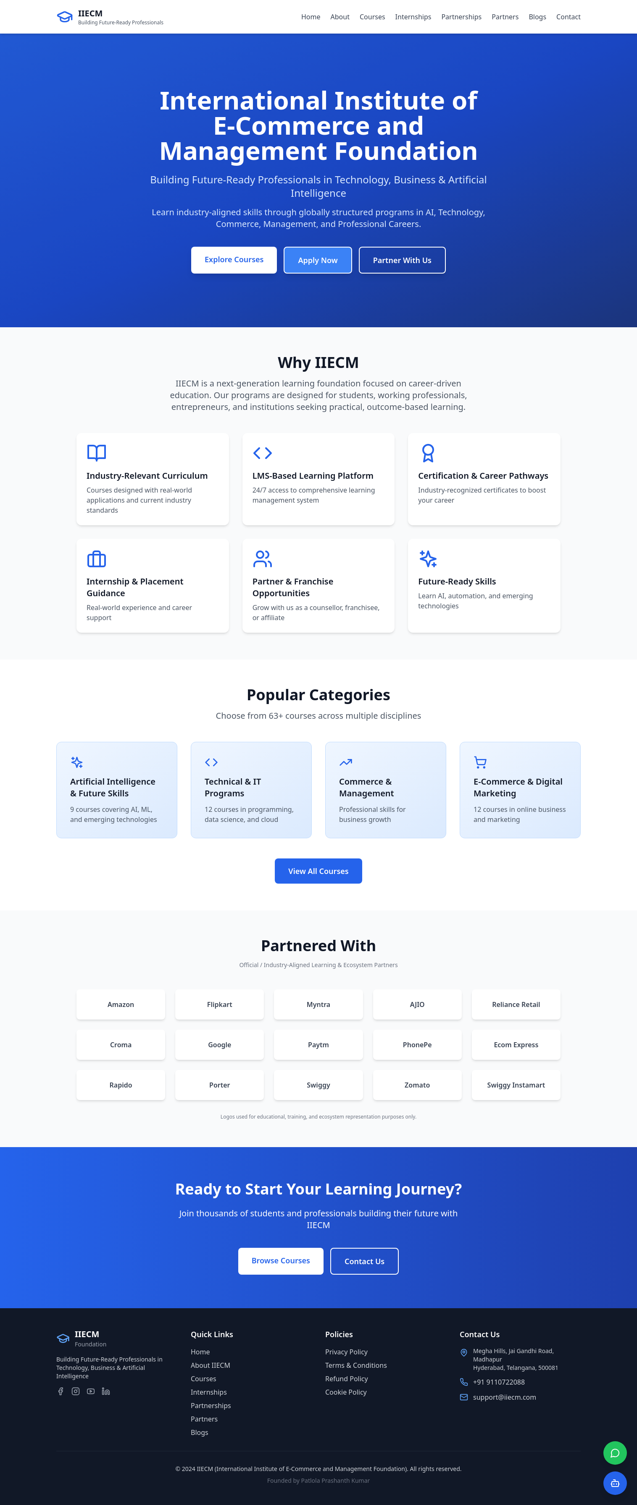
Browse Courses (281, 1260)
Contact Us (364, 1261)
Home (311, 16)
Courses (372, 16)
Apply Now (317, 260)
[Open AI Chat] (615, 1483)
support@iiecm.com (504, 1397)
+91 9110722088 (499, 1382)
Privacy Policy (346, 1351)
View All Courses (318, 871)
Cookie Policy (346, 1392)
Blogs (537, 16)
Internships (413, 16)
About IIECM (210, 1365)
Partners (505, 16)
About (340, 16)
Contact (568, 16)
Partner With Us (402, 260)
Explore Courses (234, 259)
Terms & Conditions (356, 1365)
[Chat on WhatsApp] (615, 1453)
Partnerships (461, 16)
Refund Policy (346, 1378)
